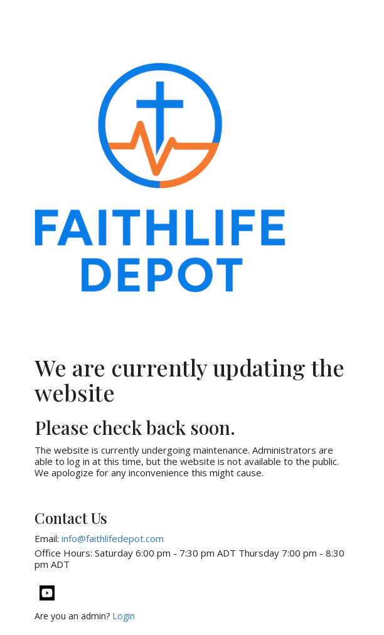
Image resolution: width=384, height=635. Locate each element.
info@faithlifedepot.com (112, 538)
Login (123, 616)
